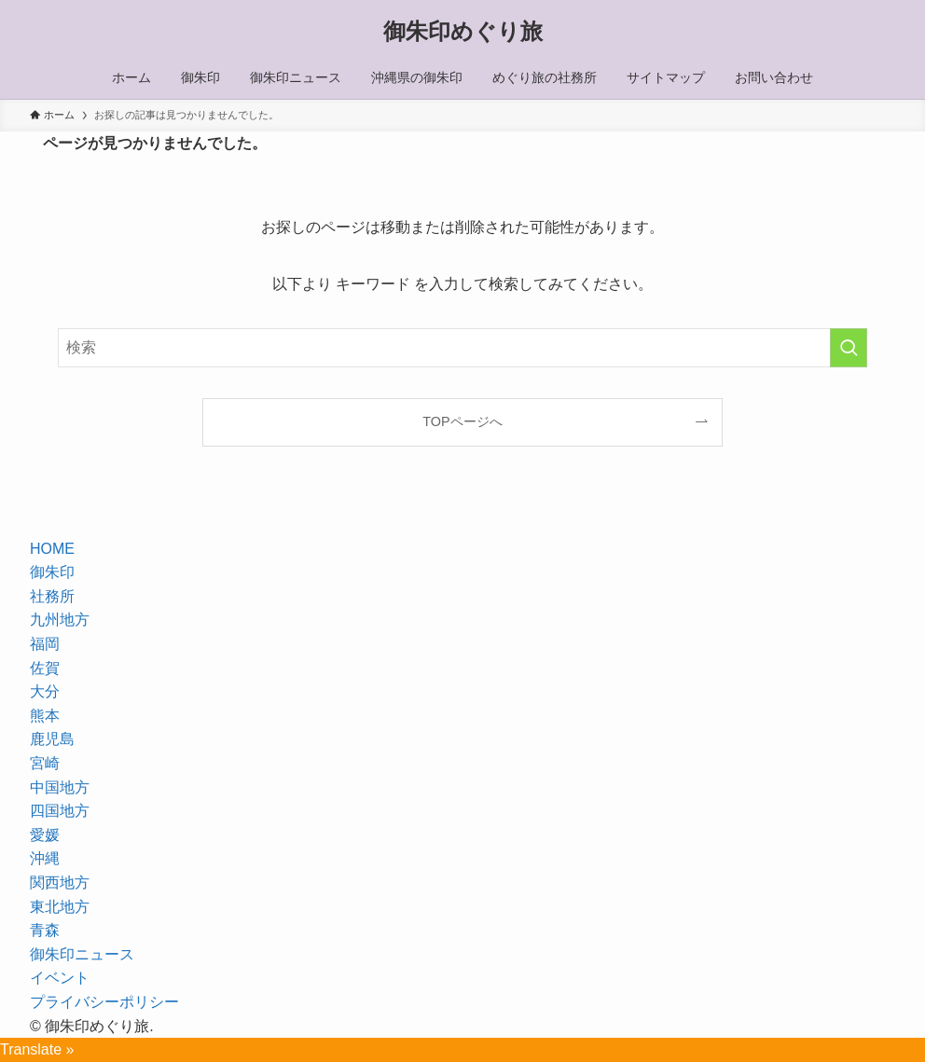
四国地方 (60, 811)
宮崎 (45, 763)
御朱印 (52, 572)
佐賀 (45, 668)
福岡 (45, 644)
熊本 (45, 716)
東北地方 (60, 907)
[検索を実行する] (848, 347)
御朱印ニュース (82, 954)
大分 (45, 691)
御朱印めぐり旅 (463, 32)
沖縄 (45, 858)
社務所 (52, 596)
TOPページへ (462, 421)
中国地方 (60, 787)
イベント (60, 978)
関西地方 (60, 882)
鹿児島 (52, 739)
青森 (45, 930)
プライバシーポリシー (104, 1002)
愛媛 (45, 835)
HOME (52, 549)
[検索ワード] (462, 347)
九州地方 (60, 620)
